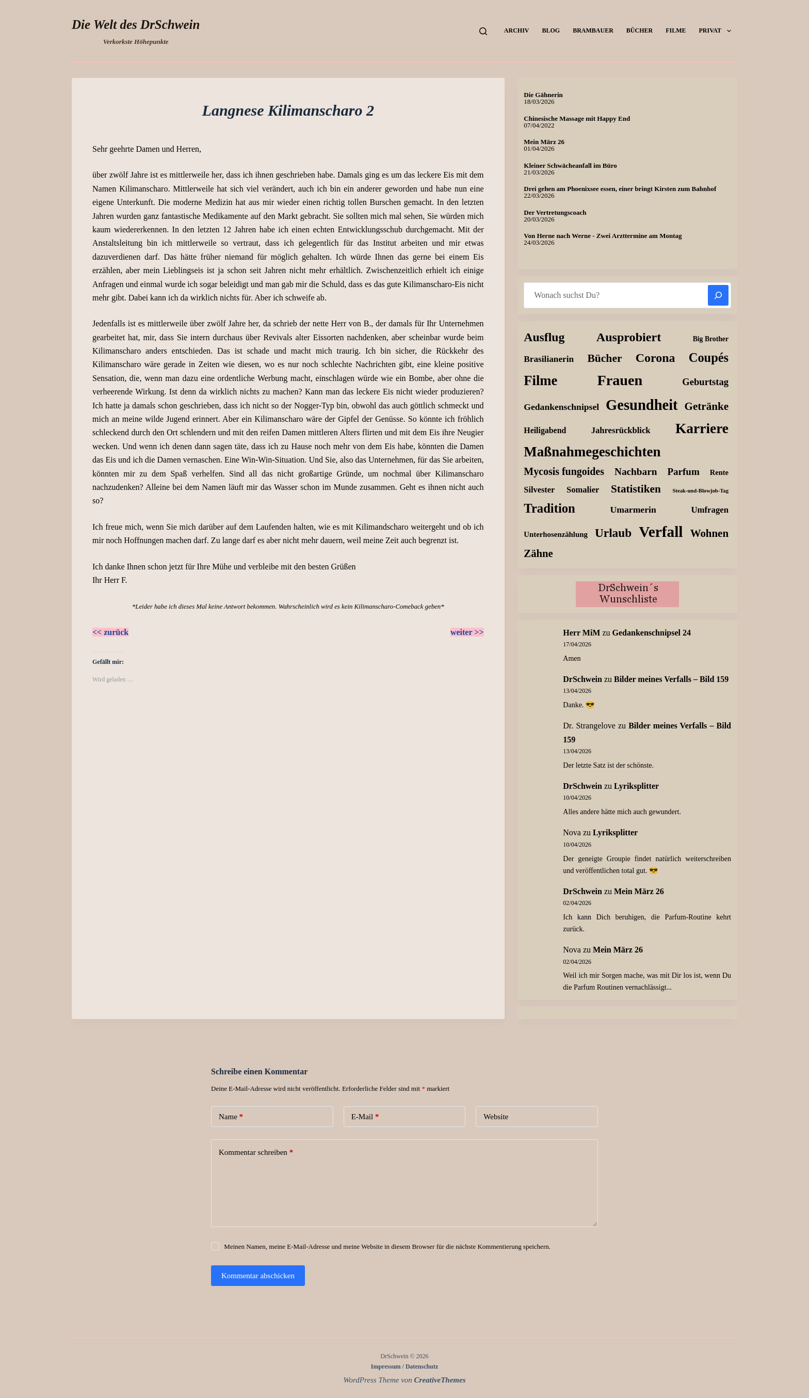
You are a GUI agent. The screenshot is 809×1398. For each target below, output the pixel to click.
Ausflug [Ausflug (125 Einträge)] (544, 337)
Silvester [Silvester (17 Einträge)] (539, 490)
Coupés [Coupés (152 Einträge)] (709, 357)
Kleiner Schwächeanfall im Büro (570, 165)
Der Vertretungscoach (555, 212)
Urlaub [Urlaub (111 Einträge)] (613, 532)
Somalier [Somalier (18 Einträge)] (583, 490)
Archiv (516, 30)
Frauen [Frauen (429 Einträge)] (619, 380)
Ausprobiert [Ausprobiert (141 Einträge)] (628, 337)
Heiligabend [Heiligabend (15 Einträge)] (545, 430)
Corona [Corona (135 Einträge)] (655, 357)
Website (495, 1117)
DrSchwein (582, 679)
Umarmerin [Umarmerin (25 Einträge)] (633, 509)
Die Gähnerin (543, 95)
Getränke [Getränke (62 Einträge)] (707, 406)
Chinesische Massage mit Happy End (577, 118)
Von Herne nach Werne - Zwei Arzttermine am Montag (603, 236)
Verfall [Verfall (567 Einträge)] (661, 531)
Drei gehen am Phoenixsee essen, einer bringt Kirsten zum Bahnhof (620, 189)
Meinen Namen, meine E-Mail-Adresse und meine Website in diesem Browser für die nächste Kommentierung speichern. (387, 1246)
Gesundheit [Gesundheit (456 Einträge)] (642, 405)
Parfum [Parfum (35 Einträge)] (684, 471)
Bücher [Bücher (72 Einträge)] (604, 358)
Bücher (639, 30)
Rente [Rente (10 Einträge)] (719, 472)
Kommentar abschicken (258, 1276)
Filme (676, 30)
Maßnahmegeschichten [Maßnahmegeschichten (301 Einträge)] (592, 451)
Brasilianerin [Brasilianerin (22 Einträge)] (549, 359)
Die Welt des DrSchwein (136, 24)
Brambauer (593, 30)
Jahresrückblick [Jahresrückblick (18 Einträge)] (621, 430)
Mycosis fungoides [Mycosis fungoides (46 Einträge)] (564, 471)
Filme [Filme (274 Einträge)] (540, 380)
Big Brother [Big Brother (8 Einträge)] (711, 339)
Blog (551, 30)
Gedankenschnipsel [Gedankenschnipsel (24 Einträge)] (561, 407)
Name (231, 1116)
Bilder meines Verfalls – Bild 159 (671, 679)
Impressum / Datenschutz (404, 1366)
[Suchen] (483, 31)
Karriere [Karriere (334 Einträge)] (702, 428)
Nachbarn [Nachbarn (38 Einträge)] (635, 471)
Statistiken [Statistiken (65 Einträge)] (636, 489)
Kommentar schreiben (256, 1152)
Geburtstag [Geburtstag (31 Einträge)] (705, 381)
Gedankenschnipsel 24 (651, 632)
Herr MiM (581, 632)
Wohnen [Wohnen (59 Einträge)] (709, 533)
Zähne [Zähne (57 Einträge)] (538, 553)
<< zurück (110, 632)
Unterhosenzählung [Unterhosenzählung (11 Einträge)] (556, 534)
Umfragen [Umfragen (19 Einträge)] (710, 510)
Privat (717, 31)
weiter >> (467, 632)
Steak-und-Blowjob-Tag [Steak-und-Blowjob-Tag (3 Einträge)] (700, 491)
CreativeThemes (440, 1380)
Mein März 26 (544, 142)
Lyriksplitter (636, 786)
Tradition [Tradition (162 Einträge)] (549, 508)
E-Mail (365, 1116)
